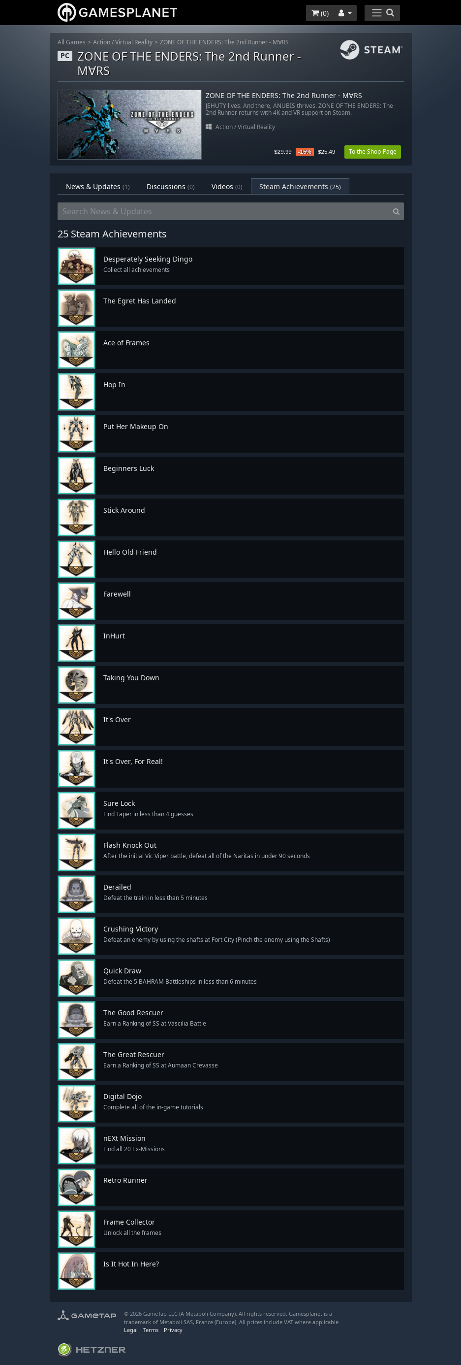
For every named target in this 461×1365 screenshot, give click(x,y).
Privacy (173, 1329)
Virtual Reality (134, 42)
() (320, 13)
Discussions (171, 186)
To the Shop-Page (373, 151)
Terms (150, 1329)
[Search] (396, 211)
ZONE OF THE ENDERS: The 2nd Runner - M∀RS (224, 42)
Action (101, 42)
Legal (131, 1329)
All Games (72, 42)
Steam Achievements (300, 186)
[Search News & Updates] (223, 211)
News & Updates (98, 186)
